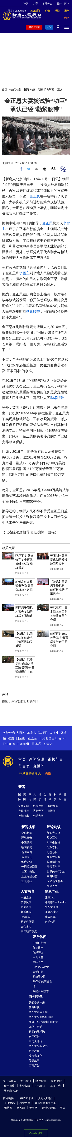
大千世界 (38, 971)
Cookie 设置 (36, 1133)
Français (9, 743)
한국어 (48, 743)
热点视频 (38, 805)
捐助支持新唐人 (30, 773)
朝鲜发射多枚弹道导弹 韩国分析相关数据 (24, 585)
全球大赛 (38, 815)
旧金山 (20, 738)
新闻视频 (28, 827)
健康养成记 (51, 911)
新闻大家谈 (53, 832)
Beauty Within (41, 966)
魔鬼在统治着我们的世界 (43, 1021)
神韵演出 (23, 815)
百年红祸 (34, 1036)
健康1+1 (50, 897)
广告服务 (40, 1085)
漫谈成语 (26, 916)
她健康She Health (55, 902)
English (60, 738)
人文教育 (28, 891)
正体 (59, 3)
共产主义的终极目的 (41, 1017)
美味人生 (38, 961)
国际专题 (29, 89)
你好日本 (38, 947)
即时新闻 (52, 805)
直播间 (38, 766)
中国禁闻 (26, 842)
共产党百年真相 (38, 1012)
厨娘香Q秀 (39, 976)
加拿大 (31, 732)
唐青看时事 (53, 866)
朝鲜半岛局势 (46, 89)
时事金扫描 (53, 842)
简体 (66, 3)
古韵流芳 (26, 907)
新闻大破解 (53, 857)
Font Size (53, 168)
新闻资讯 (36, 759)
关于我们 (25, 1080)
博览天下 (38, 810)
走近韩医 (50, 921)
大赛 (35, 3)
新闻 (21, 787)
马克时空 (52, 876)
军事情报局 (53, 861)
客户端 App (11, 1090)
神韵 (25, 3)
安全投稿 (24, 1085)
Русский (23, 743)
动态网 (21, 1107)
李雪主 (24, 273)
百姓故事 (34, 1050)
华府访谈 (26, 861)
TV (50, 27)
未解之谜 (26, 897)
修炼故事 (34, 1060)
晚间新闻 (26, 847)
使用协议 (9, 1085)
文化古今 (26, 926)
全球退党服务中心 (45, 1103)
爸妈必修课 (27, 921)
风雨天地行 (35, 1041)
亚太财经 (26, 881)
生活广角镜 (39, 942)
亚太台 (32, 738)
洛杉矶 (42, 732)
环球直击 (26, 837)
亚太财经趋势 (29, 876)
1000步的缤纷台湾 (42, 984)
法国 (11, 738)
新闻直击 (26, 852)
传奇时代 (34, 1007)
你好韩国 (38, 952)
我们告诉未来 (37, 1002)
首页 (4, 89)
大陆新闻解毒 (55, 881)
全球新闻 (26, 832)
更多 (62, 1107)
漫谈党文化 (35, 1055)
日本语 (36, 743)
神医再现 (50, 916)
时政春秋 (52, 847)
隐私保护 (56, 1080)
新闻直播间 (35, 27)
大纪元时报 (45, 1098)
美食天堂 (38, 957)
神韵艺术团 (27, 1098)
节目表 (24, 766)
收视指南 (41, 1080)
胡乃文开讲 (51, 907)
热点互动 (52, 837)
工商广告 (34, 1065)
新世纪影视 (48, 1107)
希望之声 (24, 1103)
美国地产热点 (29, 931)
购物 (48, 773)
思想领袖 (52, 852)
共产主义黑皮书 (38, 1046)
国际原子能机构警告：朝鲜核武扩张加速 (24, 611)
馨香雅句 (26, 911)
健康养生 (52, 891)
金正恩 (35, 196)
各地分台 (47, 3)
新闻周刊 (26, 857)
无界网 (33, 1107)
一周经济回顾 (29, 866)
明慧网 (8, 1107)
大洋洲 (54, 732)
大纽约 (20, 732)
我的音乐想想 (41, 991)
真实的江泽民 (37, 1031)
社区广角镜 (28, 871)
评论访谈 (54, 827)
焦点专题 (15, 89)
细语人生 (52, 885)
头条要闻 (23, 805)
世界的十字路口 (56, 871)
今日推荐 (23, 810)
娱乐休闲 (39, 937)
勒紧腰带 (33, 311)
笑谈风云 (26, 902)
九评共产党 (35, 1026)
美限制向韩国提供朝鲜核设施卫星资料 (58, 559)
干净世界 (9, 1103)
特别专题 (36, 997)
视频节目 (55, 759)
